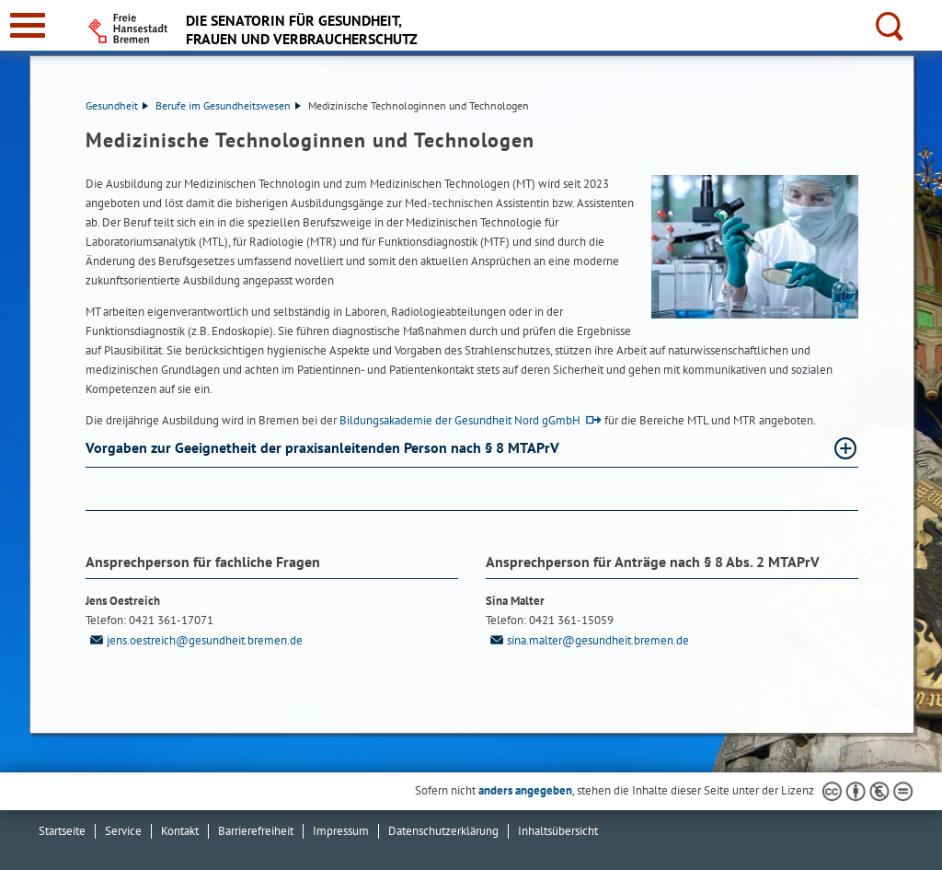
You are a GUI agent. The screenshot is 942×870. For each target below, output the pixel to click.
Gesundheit (117, 105)
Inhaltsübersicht (558, 831)
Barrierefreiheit (255, 831)
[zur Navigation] (27, 25)
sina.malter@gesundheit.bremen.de (587, 640)
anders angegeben (525, 790)
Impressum (341, 831)
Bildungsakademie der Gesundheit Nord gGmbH (459, 420)
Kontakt (180, 831)
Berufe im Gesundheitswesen (228, 105)
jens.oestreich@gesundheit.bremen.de (194, 640)
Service (123, 831)
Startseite (62, 831)
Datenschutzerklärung (443, 831)
